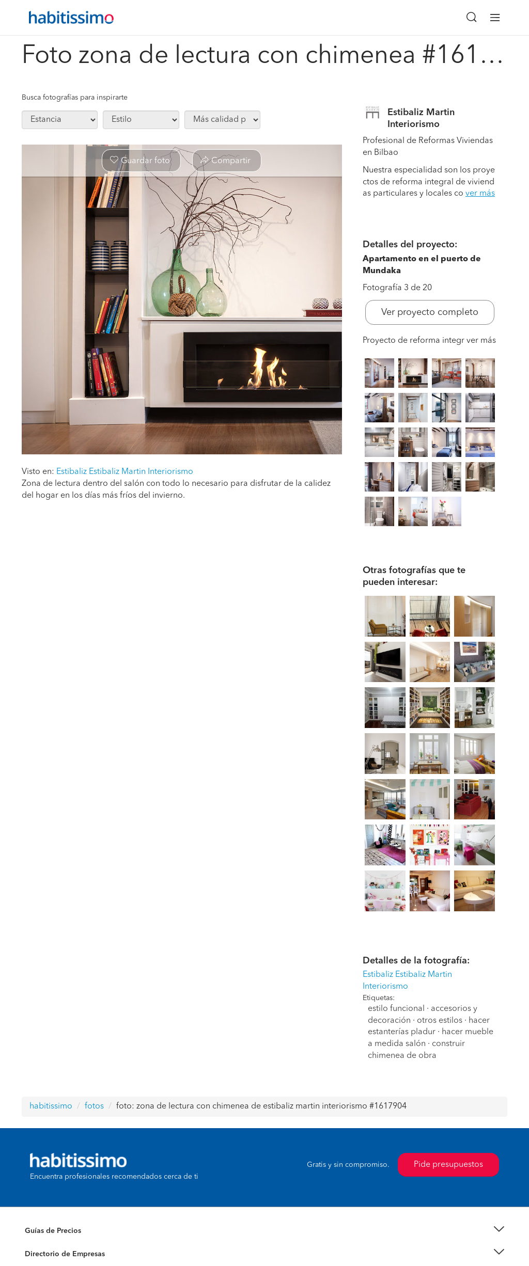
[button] (264, 1231)
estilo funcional (396, 1009)
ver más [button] (480, 193)
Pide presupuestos (448, 1165)
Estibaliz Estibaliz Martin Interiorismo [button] (124, 472)
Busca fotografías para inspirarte (75, 97)
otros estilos (439, 1021)
